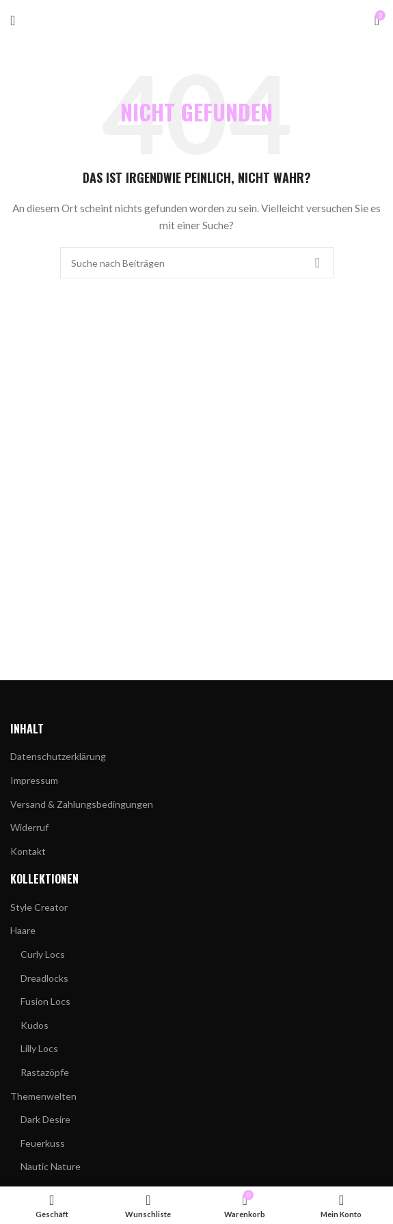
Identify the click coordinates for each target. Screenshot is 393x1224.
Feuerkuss (43, 1143)
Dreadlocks (44, 978)
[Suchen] (197, 262)
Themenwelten (43, 1096)
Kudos (35, 1025)
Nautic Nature (51, 1166)
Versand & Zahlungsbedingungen (81, 804)
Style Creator (39, 907)
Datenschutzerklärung (58, 756)
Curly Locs (43, 954)
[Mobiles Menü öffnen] (12, 20)
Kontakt (28, 851)
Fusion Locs (45, 1001)
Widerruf (29, 827)
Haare (23, 930)
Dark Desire (45, 1119)
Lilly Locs (39, 1048)
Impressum (34, 780)
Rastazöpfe (45, 1072)
